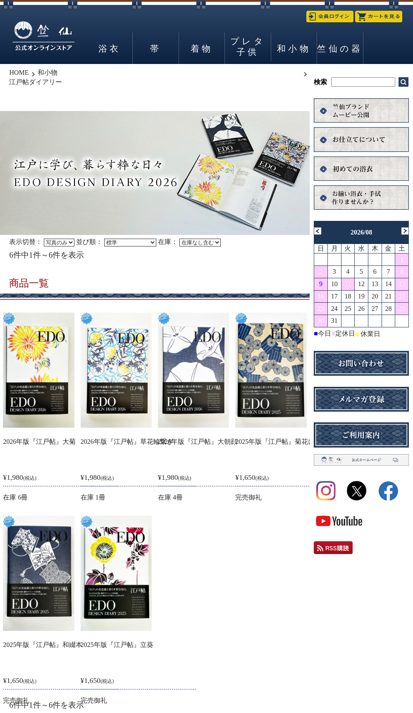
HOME (19, 72)
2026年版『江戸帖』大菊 (39, 441)
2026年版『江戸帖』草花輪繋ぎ (127, 441)
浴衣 (109, 48)
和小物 (294, 48)
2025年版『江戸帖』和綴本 (42, 644)
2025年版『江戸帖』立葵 (117, 644)
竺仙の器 (340, 48)
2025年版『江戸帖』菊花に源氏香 (284, 441)
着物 (202, 48)
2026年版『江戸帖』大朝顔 (197, 441)
